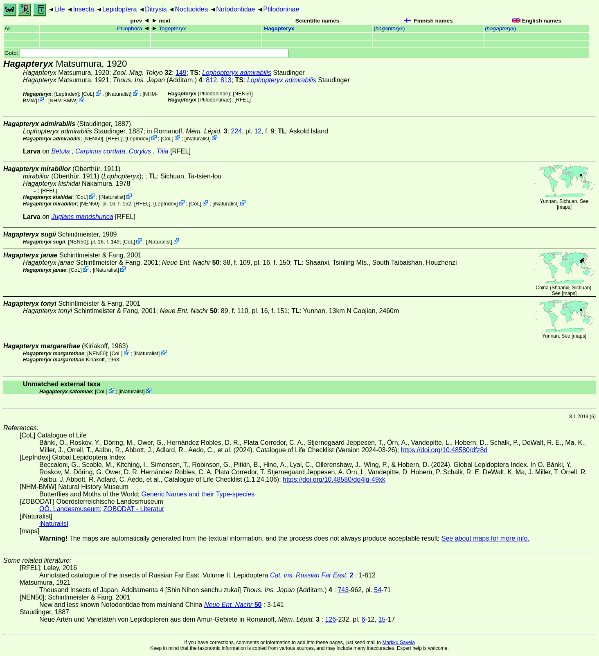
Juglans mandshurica (82, 216)
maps (564, 207)
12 (257, 131)
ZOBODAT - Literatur (134, 508)
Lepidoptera (119, 9)
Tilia (162, 151)
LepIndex (66, 94)
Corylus (140, 151)
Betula (60, 151)
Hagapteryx (279, 28)
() (389, 28)
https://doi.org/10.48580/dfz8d (444, 449)
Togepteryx (172, 28)
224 (236, 131)
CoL (87, 94)
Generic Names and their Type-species (198, 494)
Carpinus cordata (100, 151)
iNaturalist (118, 94)
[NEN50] (242, 93)
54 (377, 589)
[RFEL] (242, 100)
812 (211, 80)
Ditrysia (156, 9)
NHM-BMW (63, 100)
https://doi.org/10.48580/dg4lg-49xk (334, 479)
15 (381, 619)
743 (343, 589)
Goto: (146, 53)
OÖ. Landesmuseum (69, 508)
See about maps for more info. (485, 538)
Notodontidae (235, 9)
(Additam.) (158, 80)
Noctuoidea (191, 9)
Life (59, 9)
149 (181, 72)
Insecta (83, 9)
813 (226, 80)
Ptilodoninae (281, 9)
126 (330, 619)
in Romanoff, (187, 131)
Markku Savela (398, 642)
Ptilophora (129, 28)
